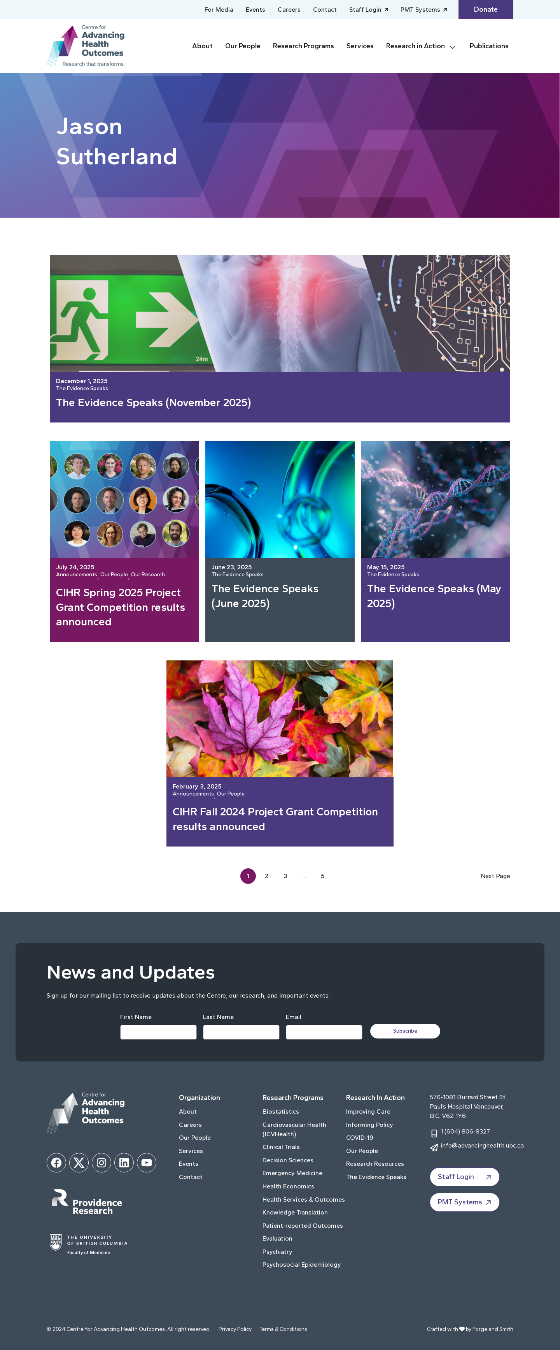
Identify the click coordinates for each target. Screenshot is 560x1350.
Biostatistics (280, 1111)
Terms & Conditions (283, 1329)
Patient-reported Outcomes (302, 1225)
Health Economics (288, 1186)
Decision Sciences (287, 1160)
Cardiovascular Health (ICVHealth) (294, 1129)
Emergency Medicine (292, 1173)
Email (293, 1017)
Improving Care (368, 1111)
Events (255, 9)
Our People (243, 46)
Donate (486, 9)
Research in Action (415, 46)
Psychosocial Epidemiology (301, 1264)
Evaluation (277, 1238)
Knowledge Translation (295, 1212)
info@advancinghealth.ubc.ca (482, 1145)
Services (360, 46)
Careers (289, 9)
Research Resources (375, 1163)
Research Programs (303, 46)
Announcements (76, 575)
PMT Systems (421, 9)
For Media (219, 9)
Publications (489, 46)
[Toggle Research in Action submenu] (456, 46)
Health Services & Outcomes (303, 1199)
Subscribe (405, 1031)
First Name (136, 1017)
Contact (325, 9)
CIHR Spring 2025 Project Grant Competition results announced (120, 607)
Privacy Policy (235, 1329)
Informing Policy (369, 1124)
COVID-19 (359, 1137)
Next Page (495, 876)
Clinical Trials (281, 1147)
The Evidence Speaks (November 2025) (153, 402)
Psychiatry (277, 1251)
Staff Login (366, 9)
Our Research (148, 575)
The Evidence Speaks (82, 388)
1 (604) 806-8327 (465, 1131)
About (202, 46)
